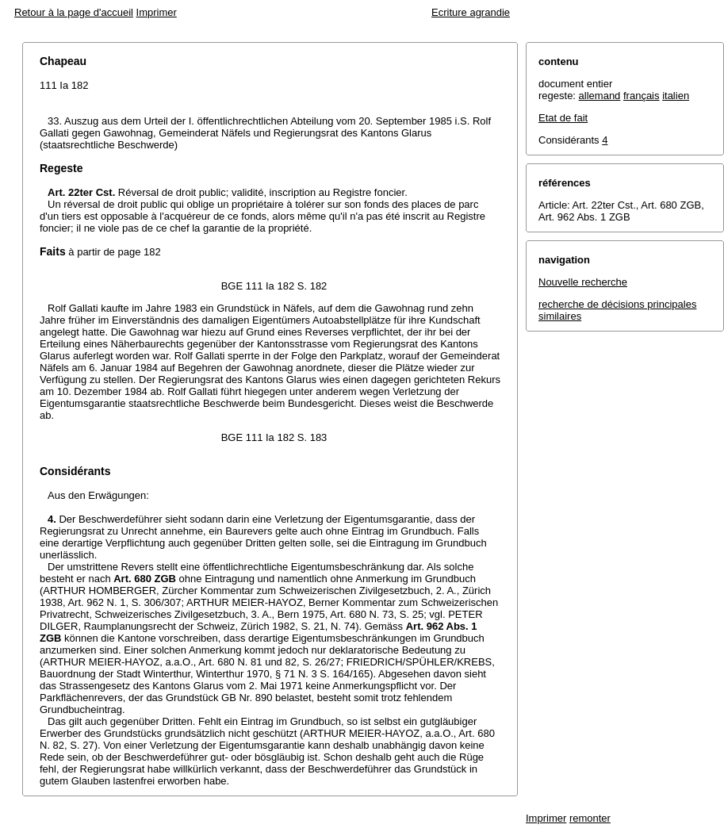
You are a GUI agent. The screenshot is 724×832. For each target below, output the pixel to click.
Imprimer (156, 12)
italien (675, 96)
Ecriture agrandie (470, 12)
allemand (600, 96)
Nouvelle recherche (582, 282)
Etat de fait (563, 118)
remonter (590, 818)
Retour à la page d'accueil (73, 12)
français (641, 96)
